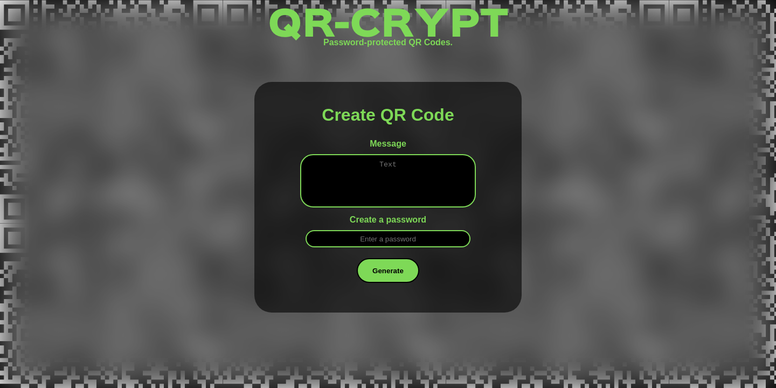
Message (388, 143)
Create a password (388, 227)
